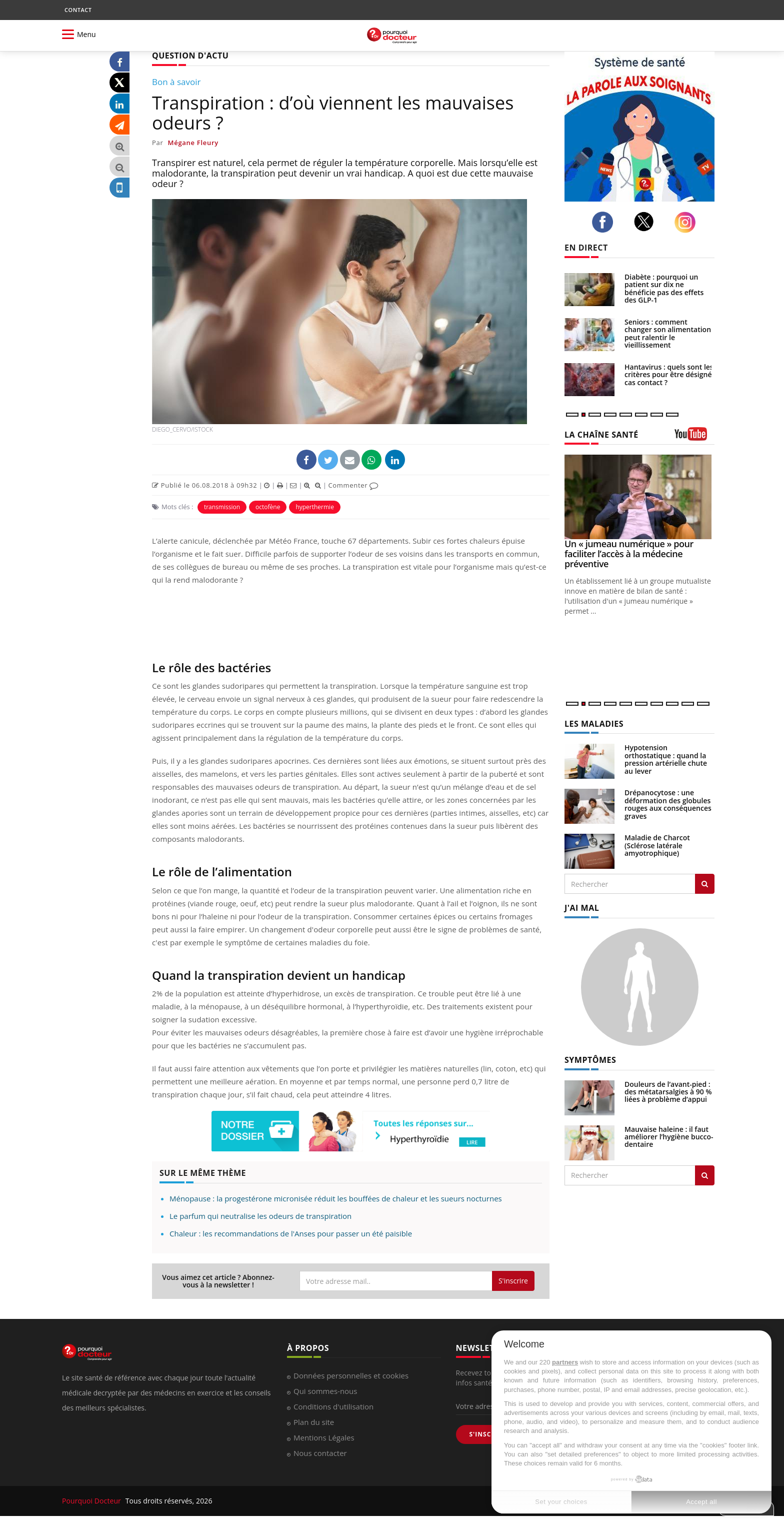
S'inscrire (513, 1280)
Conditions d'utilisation (334, 1406)
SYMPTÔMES (590, 1059)
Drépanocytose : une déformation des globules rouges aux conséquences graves (668, 804)
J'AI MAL (581, 907)
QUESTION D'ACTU (190, 55)
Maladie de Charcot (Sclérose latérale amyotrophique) (657, 845)
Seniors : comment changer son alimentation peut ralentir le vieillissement (667, 333)
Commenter (353, 485)
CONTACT (78, 10)
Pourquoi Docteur (92, 1500)
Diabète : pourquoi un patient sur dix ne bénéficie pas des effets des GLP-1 (664, 288)
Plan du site (314, 1422)
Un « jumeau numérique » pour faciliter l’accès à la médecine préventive (629, 554)
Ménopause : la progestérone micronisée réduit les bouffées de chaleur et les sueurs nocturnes (336, 1198)
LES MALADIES (594, 723)
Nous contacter (320, 1453)
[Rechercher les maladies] (704, 884)
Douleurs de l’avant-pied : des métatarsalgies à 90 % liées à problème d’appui (668, 1091)
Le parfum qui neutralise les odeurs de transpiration (261, 1216)
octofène (268, 507)
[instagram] (687, 222)
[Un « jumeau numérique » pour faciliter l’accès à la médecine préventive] (639, 497)
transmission (222, 507)
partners (565, 1362)
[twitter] (647, 222)
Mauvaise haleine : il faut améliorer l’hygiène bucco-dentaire (669, 1136)
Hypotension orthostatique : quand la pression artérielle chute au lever (665, 759)
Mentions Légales (324, 1437)
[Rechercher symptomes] (704, 1175)
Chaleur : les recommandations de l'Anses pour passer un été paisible (291, 1233)
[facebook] (605, 222)
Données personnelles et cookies (351, 1375)
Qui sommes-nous (325, 1391)
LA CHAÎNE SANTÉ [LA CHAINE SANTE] (601, 434)
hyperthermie (315, 507)
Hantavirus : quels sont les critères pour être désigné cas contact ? (669, 374)
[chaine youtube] (694, 437)
